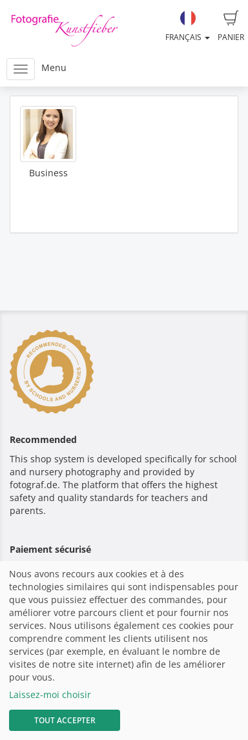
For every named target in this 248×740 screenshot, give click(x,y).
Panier (231, 26)
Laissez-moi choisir (50, 694)
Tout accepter (65, 720)
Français (187, 26)
